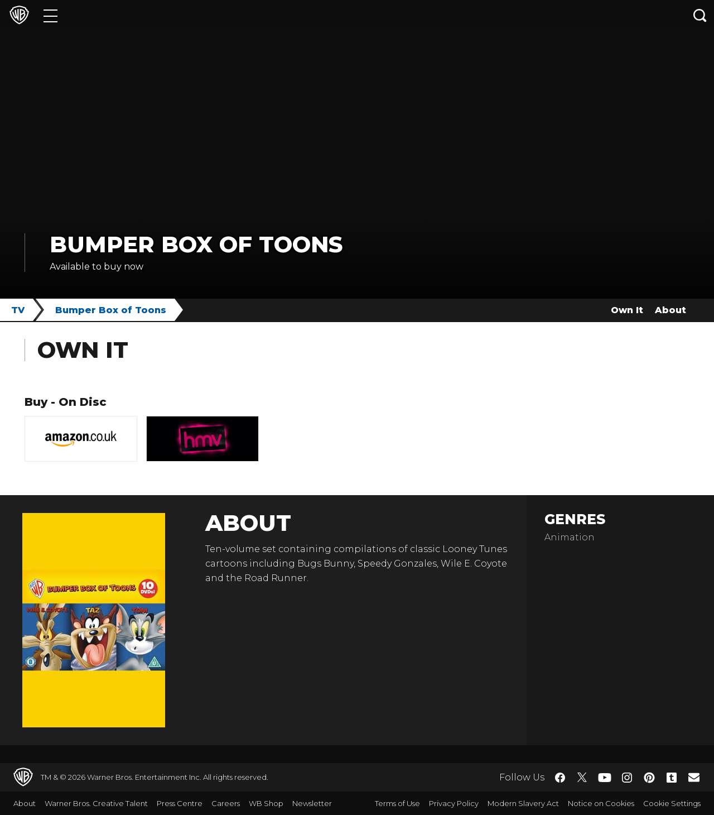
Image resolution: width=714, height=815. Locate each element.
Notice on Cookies (601, 803)
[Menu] (50, 15)
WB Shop (266, 803)
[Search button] (700, 15)
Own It (627, 310)
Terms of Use (397, 803)
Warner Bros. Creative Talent (96, 803)
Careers (225, 803)
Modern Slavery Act (523, 803)
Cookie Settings (672, 803)
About (670, 310)
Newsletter (312, 803)
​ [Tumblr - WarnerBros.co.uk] (671, 778)
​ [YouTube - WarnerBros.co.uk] (604, 777)
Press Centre (179, 803)
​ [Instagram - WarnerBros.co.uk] (627, 778)
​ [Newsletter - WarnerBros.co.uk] (694, 777)
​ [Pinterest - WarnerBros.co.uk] (649, 777)
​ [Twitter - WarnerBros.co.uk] (582, 778)
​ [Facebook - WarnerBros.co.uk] (560, 778)
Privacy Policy (454, 803)
